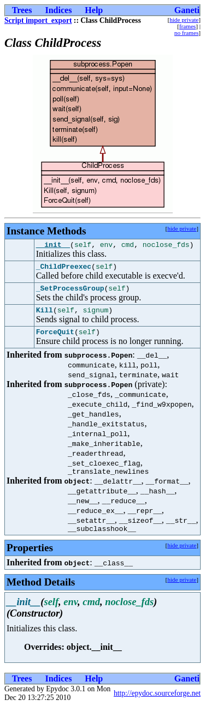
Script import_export (38, 20)
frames (187, 26)
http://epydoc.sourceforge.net (157, 705)
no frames (186, 32)
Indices (58, 10)
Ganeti (187, 10)
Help (94, 10)
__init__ (53, 246)
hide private (183, 19)
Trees (22, 10)
